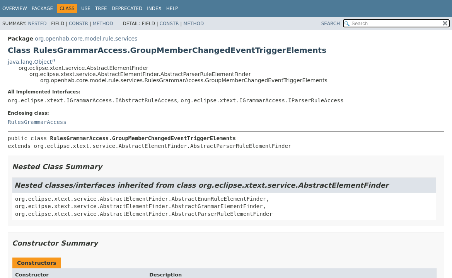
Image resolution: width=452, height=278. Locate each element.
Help (172, 8)
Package (42, 8)
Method (103, 23)
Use (85, 8)
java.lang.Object (30, 62)
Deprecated (127, 8)
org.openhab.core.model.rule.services (86, 39)
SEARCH (330, 23)
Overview (14, 8)
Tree (101, 8)
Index (154, 8)
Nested (37, 23)
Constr (78, 23)
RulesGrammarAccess (37, 122)
